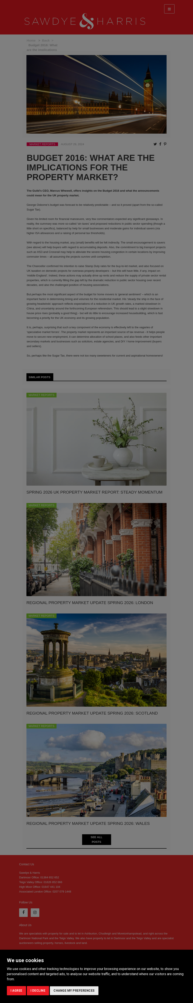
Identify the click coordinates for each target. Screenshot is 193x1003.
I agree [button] (16, 990)
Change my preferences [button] (74, 990)
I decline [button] (38, 990)
